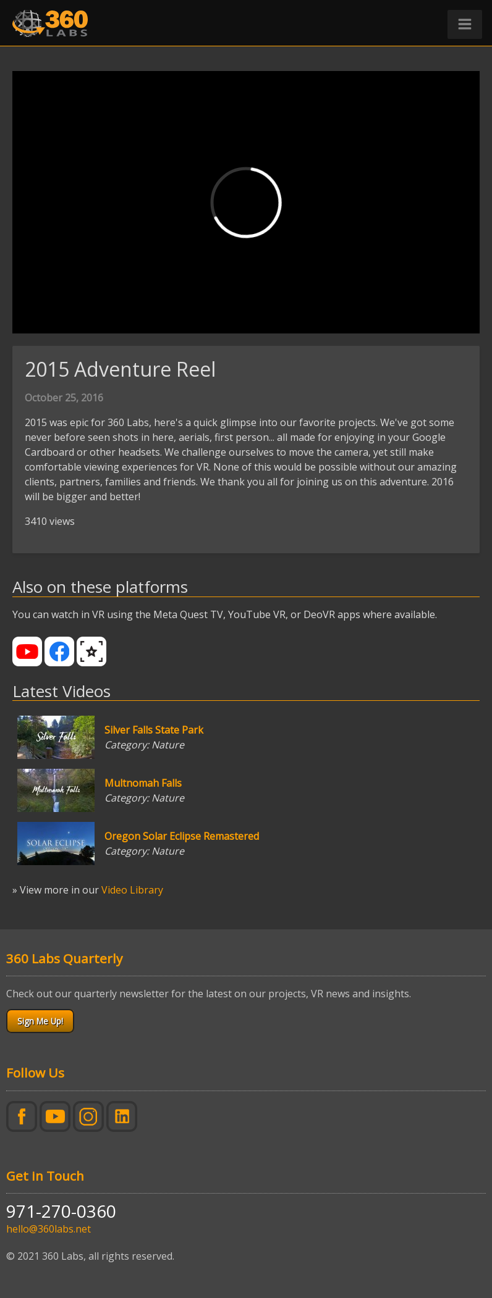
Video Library (132, 890)
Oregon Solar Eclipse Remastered (181, 836)
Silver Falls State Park (153, 730)
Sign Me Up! (40, 1021)
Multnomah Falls (143, 783)
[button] (464, 24)
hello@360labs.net (48, 1229)
